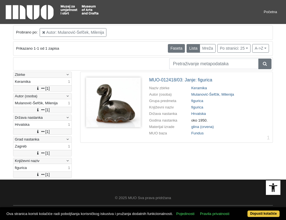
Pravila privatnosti (214, 214)
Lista (193, 48)
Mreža (207, 48)
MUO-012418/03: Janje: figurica (180, 80)
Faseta (176, 48)
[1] (42, 88)
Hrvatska (198, 114)
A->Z (259, 48)
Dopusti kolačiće (263, 214)
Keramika (199, 88)
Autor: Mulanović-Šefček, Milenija (73, 32)
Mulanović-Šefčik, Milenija (212, 94)
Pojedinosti (185, 214)
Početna (270, 12)
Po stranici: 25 (232, 48)
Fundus (197, 133)
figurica (197, 101)
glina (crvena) (202, 127)
